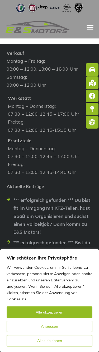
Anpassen (49, 326)
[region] (49, 300)
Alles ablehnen (49, 340)
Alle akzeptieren (49, 312)
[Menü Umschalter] (90, 27)
